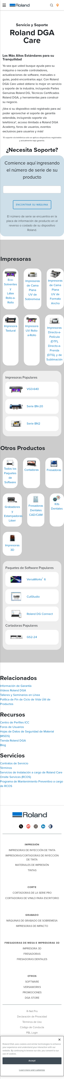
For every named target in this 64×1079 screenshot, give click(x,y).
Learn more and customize (32, 1070)
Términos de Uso (32, 1022)
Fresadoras (54, 470)
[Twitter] (21, 826)
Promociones (32, 992)
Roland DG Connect (40, 614)
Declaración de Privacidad (32, 1016)
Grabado (31, 914)
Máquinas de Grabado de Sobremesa (32, 920)
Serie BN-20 (35, 406)
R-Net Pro (32, 1011)
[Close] (59, 1039)
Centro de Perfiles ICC (14, 722)
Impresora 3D (32, 948)
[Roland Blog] (51, 826)
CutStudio (33, 596)
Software (32, 981)
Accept (32, 1060)
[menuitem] (57, 5)
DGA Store (32, 997)
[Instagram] (36, 826)
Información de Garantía (15, 686)
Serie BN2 (33, 423)
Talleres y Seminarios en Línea (20, 695)
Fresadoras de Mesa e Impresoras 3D (32, 942)
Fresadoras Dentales (32, 959)
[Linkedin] (43, 826)
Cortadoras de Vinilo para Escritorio (32, 898)
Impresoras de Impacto (32, 926)
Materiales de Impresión (32, 865)
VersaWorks (32, 987)
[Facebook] (14, 826)
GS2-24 (32, 637)
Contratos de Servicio (14, 763)
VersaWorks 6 (37, 579)
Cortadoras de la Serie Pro (32, 892)
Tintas (32, 870)
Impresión (32, 844)
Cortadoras (31, 470)
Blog (3, 745)
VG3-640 (33, 389)
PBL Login (32, 1032)
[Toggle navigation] (4, 5)
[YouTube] (28, 826)
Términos (6, 768)
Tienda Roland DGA (13, 740)
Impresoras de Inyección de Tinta (32, 850)
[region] (32, 1056)
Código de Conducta (32, 1027)
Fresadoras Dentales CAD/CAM (36, 510)
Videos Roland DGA (13, 690)
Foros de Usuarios (12, 727)
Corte (32, 887)
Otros (32, 976)
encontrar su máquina (32, 204)
